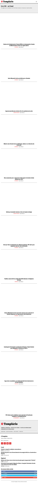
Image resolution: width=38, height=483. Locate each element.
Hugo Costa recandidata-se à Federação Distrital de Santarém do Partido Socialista (18, 381)
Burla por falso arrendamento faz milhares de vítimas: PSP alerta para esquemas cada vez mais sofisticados (19, 245)
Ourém (2, 461)
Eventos (16, 281)
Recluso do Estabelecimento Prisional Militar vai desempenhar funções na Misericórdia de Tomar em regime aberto (19, 45)
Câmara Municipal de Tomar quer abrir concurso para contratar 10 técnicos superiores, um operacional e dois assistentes (19, 313)
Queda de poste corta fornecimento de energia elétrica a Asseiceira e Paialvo (18, 453)
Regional (2, 466)
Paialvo (2, 450)
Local (2, 455)
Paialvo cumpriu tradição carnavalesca (11, 449)
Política (16, 383)
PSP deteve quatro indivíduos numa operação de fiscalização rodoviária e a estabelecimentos (19, 415)
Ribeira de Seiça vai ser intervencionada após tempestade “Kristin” (18, 460)
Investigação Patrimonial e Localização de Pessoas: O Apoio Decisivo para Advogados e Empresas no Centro (19, 347)
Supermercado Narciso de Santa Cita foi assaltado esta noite (19, 111)
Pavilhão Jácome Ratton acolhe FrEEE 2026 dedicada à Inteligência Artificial (19, 279)
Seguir (35, 473)
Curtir (35, 471)
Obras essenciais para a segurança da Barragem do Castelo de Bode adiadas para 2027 (19, 178)
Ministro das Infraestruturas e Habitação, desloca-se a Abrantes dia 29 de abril (19, 144)
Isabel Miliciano (21, 47)
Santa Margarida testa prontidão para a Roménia (19, 78)
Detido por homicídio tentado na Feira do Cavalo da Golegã (19, 212)
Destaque (16, 47)
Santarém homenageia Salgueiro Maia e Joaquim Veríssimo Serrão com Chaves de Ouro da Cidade (18, 464)
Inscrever (34, 477)
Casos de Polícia (16, 112)
